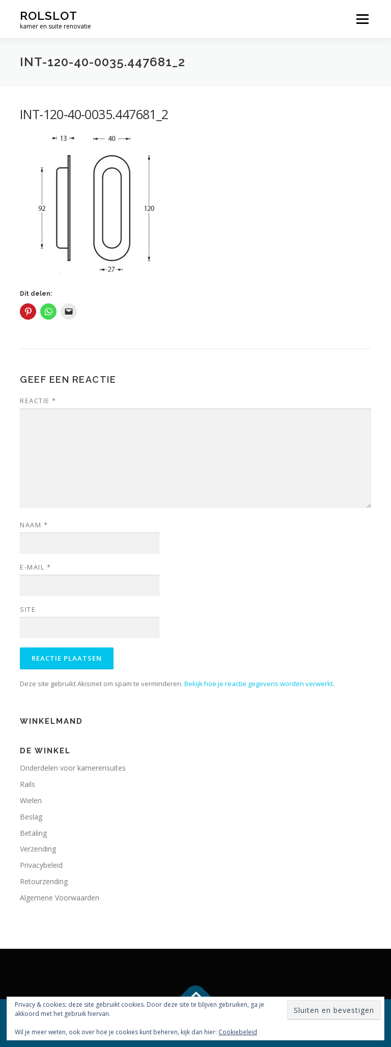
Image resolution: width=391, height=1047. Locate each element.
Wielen (31, 800)
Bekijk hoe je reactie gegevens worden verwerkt (258, 683)
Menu (362, 18)
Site (28, 609)
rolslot (48, 15)
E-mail (35, 567)
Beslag (31, 817)
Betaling (33, 833)
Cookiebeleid (237, 1032)
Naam (34, 524)
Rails (27, 784)
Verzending (38, 849)
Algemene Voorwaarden (59, 897)
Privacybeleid (41, 865)
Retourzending (44, 881)
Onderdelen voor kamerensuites (73, 768)
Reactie (38, 400)
